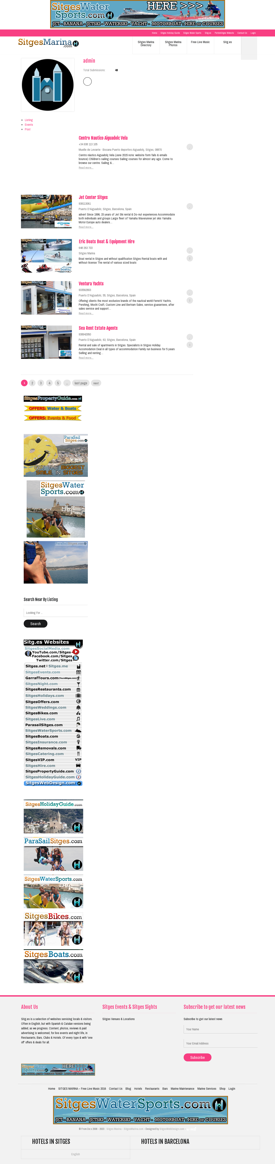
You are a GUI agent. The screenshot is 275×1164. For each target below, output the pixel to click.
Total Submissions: (94, 70)
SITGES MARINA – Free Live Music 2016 (82, 1088)
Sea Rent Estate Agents (98, 328)
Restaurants (152, 1088)
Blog (128, 1088)
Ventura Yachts (91, 283)
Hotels (138, 1088)
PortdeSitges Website (224, 33)
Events (29, 124)
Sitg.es (208, 33)
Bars (165, 1088)
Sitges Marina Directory (146, 43)
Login (253, 33)
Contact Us (242, 33)
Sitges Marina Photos (173, 43)
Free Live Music (200, 42)
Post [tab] (28, 129)
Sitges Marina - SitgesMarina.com (125, 1129)
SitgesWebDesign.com (172, 1129)
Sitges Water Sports (192, 33)
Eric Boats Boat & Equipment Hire (106, 241)
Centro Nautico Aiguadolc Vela (103, 138)
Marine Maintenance (182, 1088)
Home (154, 33)
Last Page (81, 383)
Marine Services (206, 1088)
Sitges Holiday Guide (170, 33)
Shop (222, 1088)
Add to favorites (190, 147)
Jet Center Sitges (93, 197)
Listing (29, 120)
